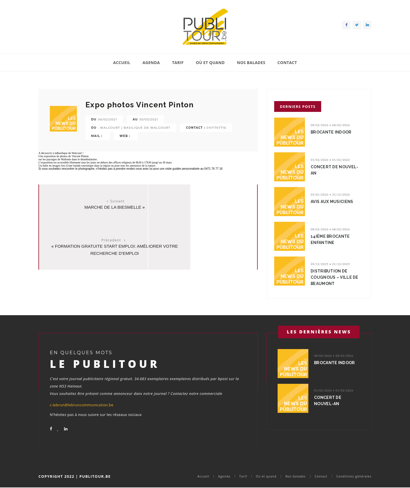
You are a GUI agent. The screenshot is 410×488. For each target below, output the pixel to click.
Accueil (121, 62)
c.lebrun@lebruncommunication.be (81, 404)
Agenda (151, 62)
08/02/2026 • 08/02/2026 (330, 125)
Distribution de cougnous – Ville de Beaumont (336, 277)
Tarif (178, 62)
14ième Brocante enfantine (331, 239)
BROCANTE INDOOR (332, 132)
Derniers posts (297, 106)
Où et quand (210, 62)
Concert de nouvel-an (336, 170)
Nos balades (251, 62)
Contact (287, 62)
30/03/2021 (148, 119)
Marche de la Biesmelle (91, 207)
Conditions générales (354, 476)
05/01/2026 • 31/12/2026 (330, 194)
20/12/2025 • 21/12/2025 (330, 264)
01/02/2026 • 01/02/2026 (330, 159)
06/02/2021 (107, 119)
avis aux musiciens (333, 201)
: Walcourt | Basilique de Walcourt (134, 128)
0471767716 (216, 128)
